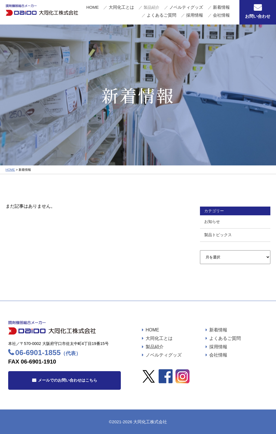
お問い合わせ (257, 16)
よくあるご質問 (219, 10)
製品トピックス (218, 234)
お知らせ (212, 221)
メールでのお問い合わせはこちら (67, 380)
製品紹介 (155, 346)
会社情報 (224, 15)
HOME (95, 10)
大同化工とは (116, 10)
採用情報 (204, 15)
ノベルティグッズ (167, 10)
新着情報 (194, 10)
